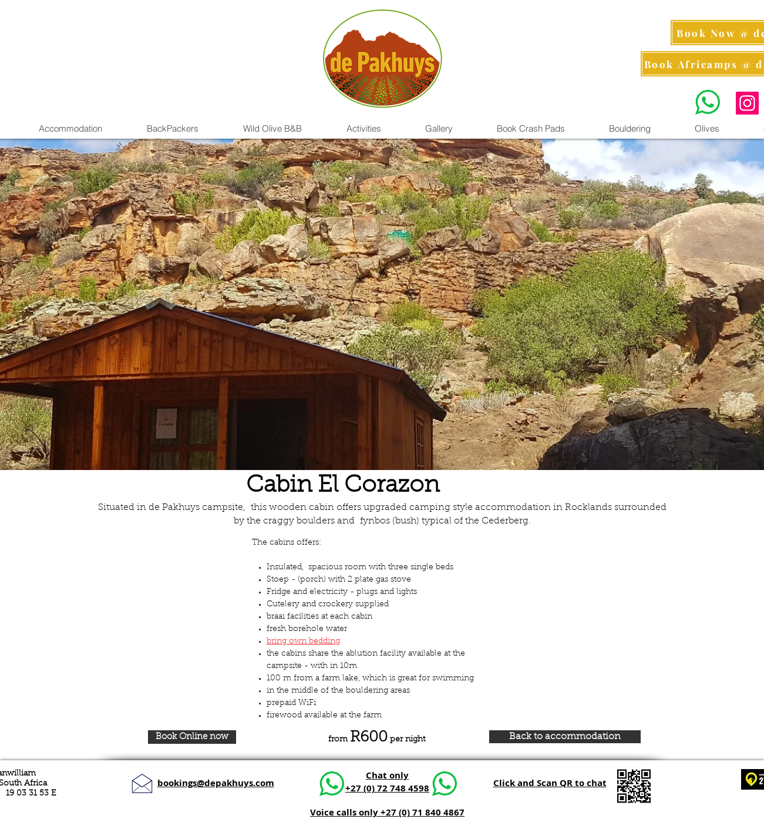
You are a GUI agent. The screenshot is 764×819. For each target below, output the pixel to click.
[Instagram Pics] (747, 103)
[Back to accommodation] (565, 736)
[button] (363, 129)
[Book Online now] (192, 737)
